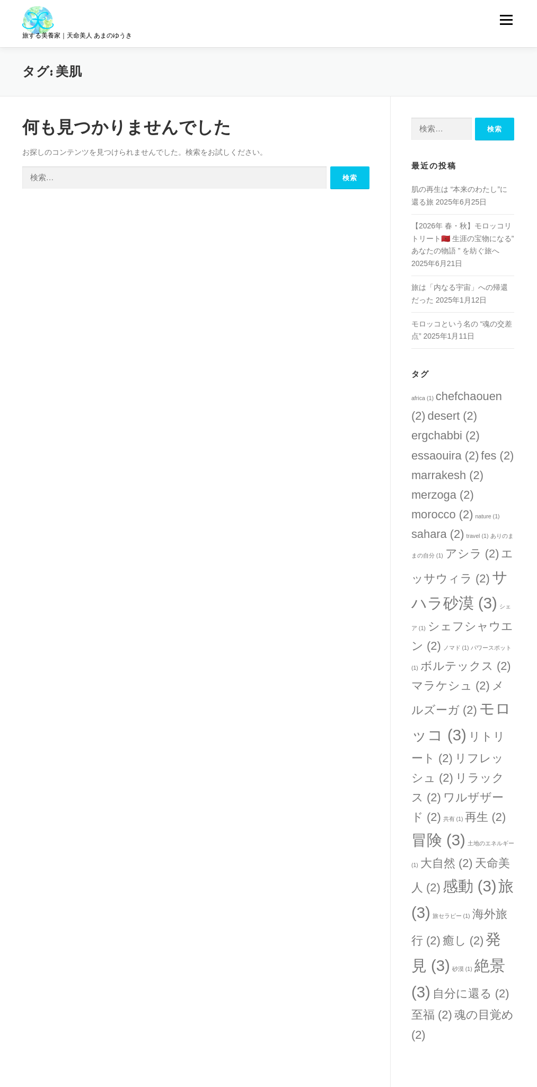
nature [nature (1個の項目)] (487, 516)
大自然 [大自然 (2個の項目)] (446, 863)
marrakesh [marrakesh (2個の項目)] (447, 475)
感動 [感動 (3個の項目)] (470, 886)
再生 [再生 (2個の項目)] (485, 817)
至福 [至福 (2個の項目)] (431, 1014)
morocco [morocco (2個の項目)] (442, 514)
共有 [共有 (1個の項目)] (453, 819)
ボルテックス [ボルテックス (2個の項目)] (465, 666)
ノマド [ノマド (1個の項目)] (456, 647)
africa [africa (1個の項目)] (422, 398)
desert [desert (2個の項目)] (453, 415)
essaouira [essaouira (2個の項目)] (445, 455)
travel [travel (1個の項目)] (477, 536)
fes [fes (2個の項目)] (497, 455)
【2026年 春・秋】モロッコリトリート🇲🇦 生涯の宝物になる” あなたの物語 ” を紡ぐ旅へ (462, 238)
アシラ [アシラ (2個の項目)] (472, 553)
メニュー (506, 19)
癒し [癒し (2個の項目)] (463, 940)
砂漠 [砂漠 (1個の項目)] (462, 969)
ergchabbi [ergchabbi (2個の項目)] (445, 435)
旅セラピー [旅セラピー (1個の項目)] (451, 916)
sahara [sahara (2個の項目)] (437, 534)
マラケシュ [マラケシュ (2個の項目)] (450, 685)
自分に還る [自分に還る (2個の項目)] (471, 993)
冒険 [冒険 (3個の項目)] (438, 840)
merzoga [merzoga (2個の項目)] (442, 494)
